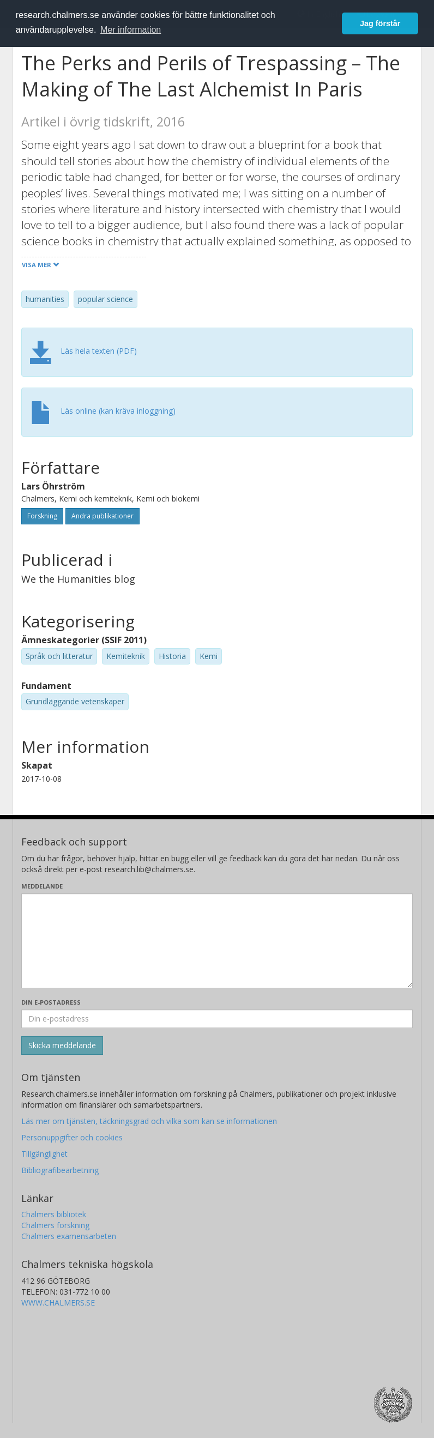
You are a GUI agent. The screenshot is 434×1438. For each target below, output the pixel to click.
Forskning (42, 516)
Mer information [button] (130, 29)
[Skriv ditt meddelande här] (217, 940)
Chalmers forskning (55, 1225)
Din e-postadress (51, 1002)
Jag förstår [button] (380, 23)
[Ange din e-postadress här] (217, 1019)
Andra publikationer (102, 516)
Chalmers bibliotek (53, 1214)
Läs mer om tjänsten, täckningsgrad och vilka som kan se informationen (149, 1121)
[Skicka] (62, 1045)
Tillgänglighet (44, 1154)
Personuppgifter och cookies (72, 1137)
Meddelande (42, 886)
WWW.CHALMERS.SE (58, 1302)
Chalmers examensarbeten (68, 1236)
